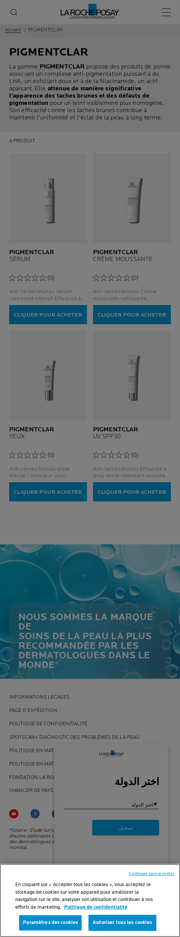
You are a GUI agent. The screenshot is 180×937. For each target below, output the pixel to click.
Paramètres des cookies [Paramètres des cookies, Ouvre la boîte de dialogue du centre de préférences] (50, 922)
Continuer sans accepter (151, 873)
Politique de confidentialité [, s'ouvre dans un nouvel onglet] (95, 907)
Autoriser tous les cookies (122, 922)
